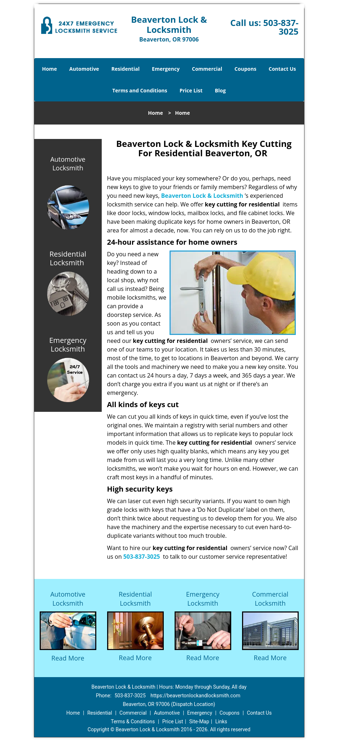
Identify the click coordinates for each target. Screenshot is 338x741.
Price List (191, 90)
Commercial (207, 68)
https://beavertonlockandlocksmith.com (195, 695)
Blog (220, 90)
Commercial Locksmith (270, 598)
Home (49, 68)
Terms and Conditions (139, 90)
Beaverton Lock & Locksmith (202, 196)
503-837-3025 (281, 27)
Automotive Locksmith (67, 163)
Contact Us (282, 68)
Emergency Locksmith (203, 598)
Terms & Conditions (133, 721)
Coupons (245, 68)
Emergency (166, 68)
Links (221, 721)
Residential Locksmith (135, 598)
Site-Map (199, 721)
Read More (67, 658)
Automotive (84, 68)
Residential (125, 68)
